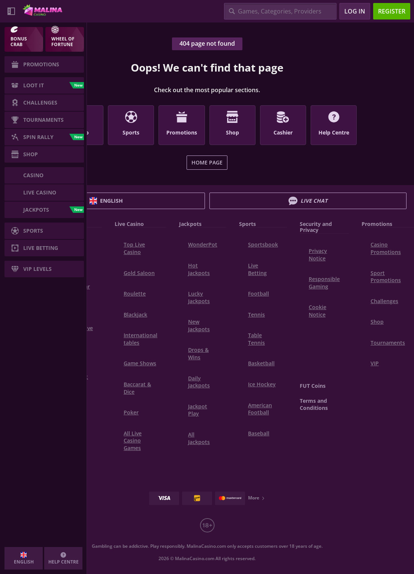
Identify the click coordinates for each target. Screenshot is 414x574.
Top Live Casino (134, 248)
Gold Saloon (139, 273)
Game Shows (140, 363)
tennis (256, 314)
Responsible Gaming (324, 282)
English (106, 201)
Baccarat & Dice (137, 388)
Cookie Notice (317, 310)
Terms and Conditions (314, 404)
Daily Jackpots (199, 382)
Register (391, 11)
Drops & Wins (198, 353)
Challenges (384, 301)
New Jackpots (199, 325)
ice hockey (262, 384)
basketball (261, 363)
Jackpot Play (197, 410)
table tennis (256, 339)
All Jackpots (199, 438)
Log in (354, 11)
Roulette (135, 293)
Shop (377, 321)
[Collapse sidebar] (11, 11)
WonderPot (202, 244)
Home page (207, 162)
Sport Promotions (386, 276)
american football (260, 409)
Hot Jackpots (199, 269)
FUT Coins (313, 385)
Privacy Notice (318, 254)
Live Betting (257, 269)
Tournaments (388, 342)
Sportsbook (263, 244)
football (258, 293)
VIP (375, 363)
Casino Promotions (386, 248)
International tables (140, 339)
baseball (258, 433)
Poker (131, 412)
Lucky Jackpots (199, 297)
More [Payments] (256, 498)
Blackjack (135, 314)
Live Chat (307, 200)
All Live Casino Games (133, 440)
